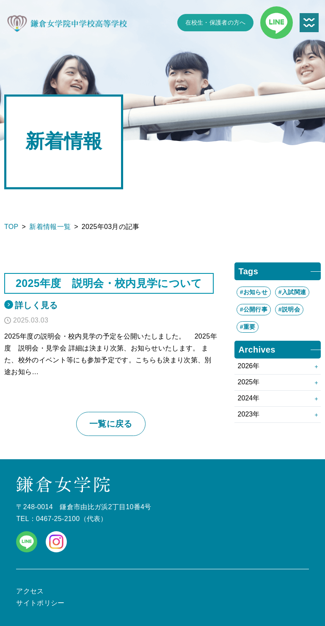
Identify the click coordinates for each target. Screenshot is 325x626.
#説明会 (289, 309)
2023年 (249, 414)
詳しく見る (36, 305)
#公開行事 (253, 309)
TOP (11, 226)
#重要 (248, 326)
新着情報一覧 (50, 226)
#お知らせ (253, 292)
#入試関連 (292, 292)
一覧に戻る (110, 423)
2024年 (249, 398)
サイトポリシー (40, 603)
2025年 (249, 382)
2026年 (249, 366)
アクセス (30, 591)
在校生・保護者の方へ (215, 22)
